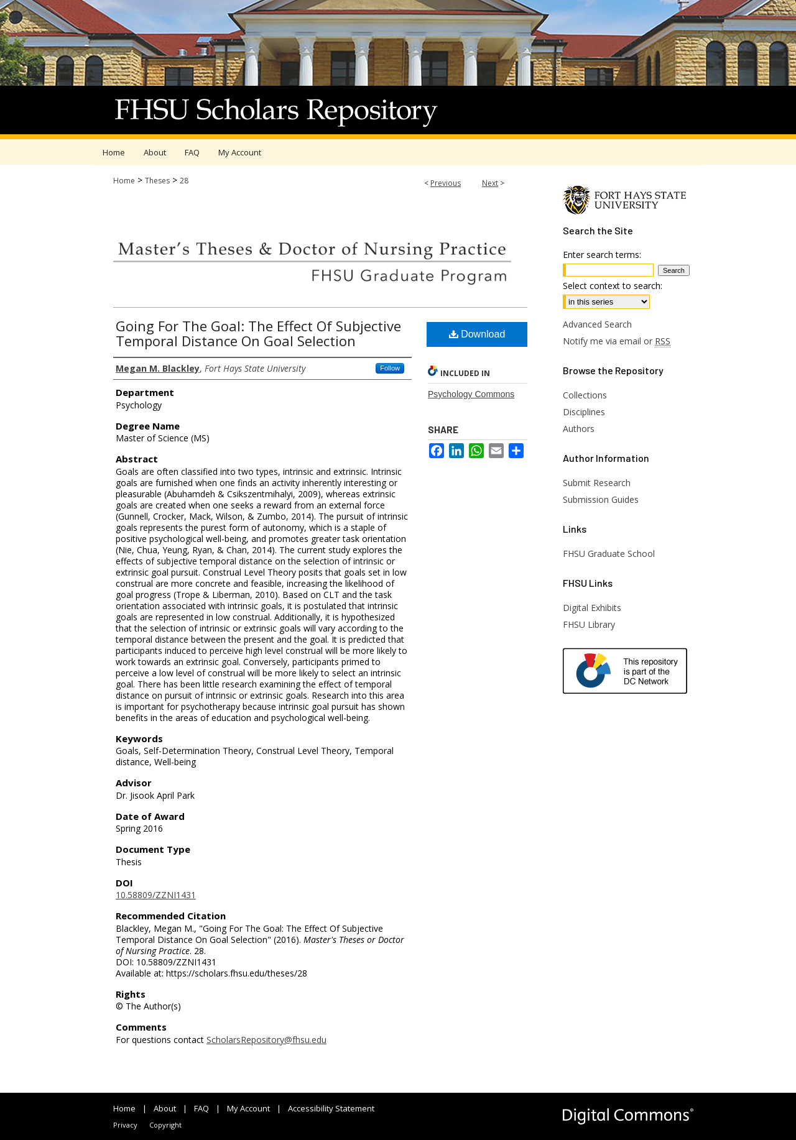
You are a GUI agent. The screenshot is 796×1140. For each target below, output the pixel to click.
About (165, 1108)
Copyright (165, 1124)
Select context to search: (612, 286)
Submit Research (597, 483)
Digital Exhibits (592, 608)
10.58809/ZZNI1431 (156, 895)
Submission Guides (601, 499)
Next (490, 183)
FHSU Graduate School (609, 553)
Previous (445, 183)
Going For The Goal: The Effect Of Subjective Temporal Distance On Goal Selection (258, 333)
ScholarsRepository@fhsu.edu (266, 1040)
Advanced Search (597, 324)
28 (184, 180)
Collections (585, 395)
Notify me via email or (616, 341)
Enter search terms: (602, 254)
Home (124, 180)
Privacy (125, 1124)
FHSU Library (589, 624)
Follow (390, 368)
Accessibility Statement (331, 1108)
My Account (248, 1108)
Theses (157, 180)
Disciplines (584, 412)
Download (477, 334)
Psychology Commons (471, 394)
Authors (579, 428)
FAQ (201, 1108)
